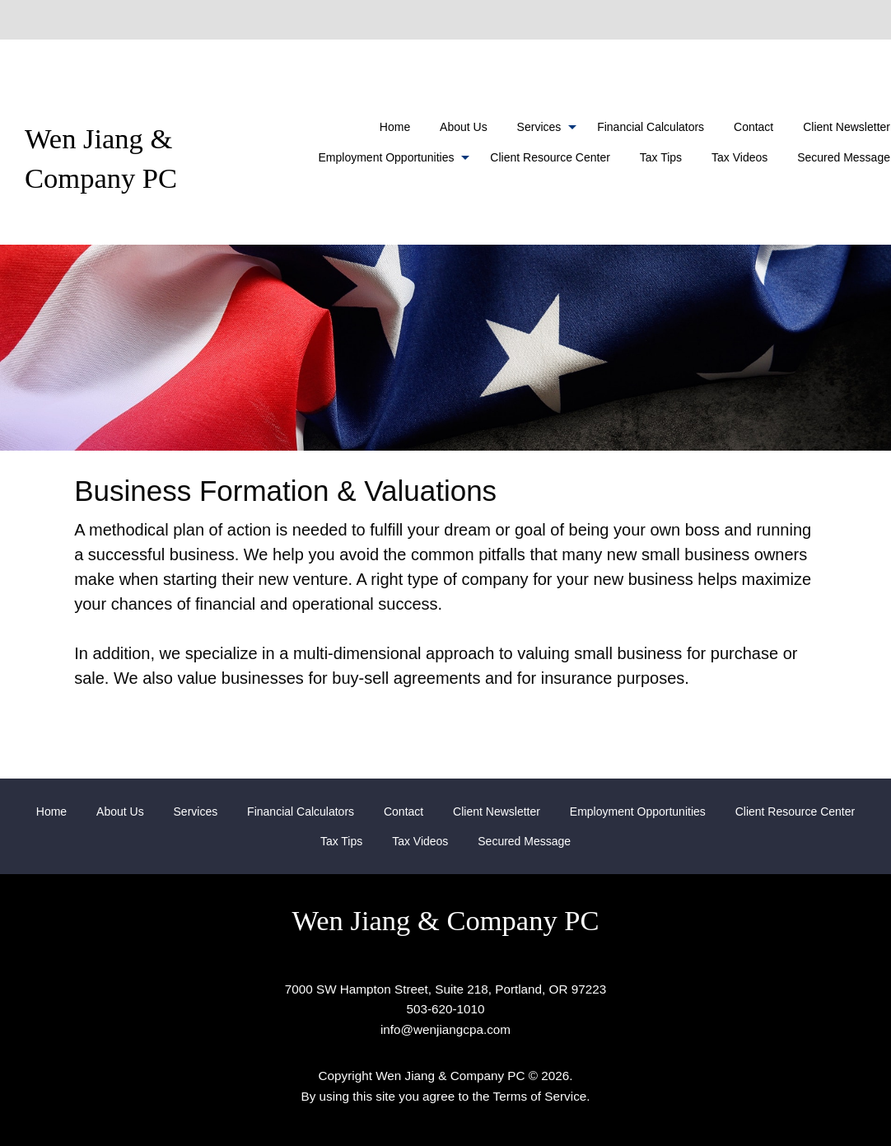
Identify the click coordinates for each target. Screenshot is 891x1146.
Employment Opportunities (387, 157)
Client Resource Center (550, 157)
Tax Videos (739, 157)
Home (395, 126)
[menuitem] (394, 127)
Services (539, 126)
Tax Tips (661, 157)
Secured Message (524, 841)
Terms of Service (540, 1096)
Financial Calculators (650, 126)
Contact (753, 126)
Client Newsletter (496, 811)
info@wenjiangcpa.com (445, 1029)
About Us (463, 126)
